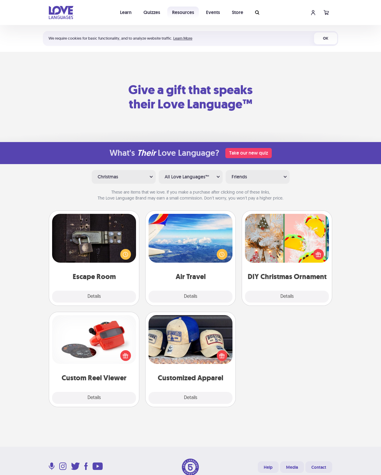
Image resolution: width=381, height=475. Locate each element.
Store (237, 12)
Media (292, 467)
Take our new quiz (248, 153)
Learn (126, 12)
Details (94, 296)
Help (268, 467)
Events (213, 12)
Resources (183, 12)
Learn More (182, 38)
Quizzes (151, 12)
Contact (318, 467)
